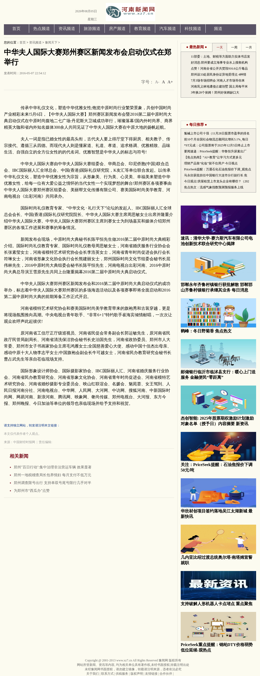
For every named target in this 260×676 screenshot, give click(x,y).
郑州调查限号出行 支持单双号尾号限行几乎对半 (52, 483)
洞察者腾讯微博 (244, 13)
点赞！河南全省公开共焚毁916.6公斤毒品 (219, 68)
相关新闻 (19, 456)
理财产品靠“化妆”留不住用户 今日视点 (211, 163)
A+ (170, 82)
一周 (234, 47)
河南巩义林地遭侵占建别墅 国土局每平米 (219, 86)
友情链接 (151, 673)
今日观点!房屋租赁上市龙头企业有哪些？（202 (216, 181)
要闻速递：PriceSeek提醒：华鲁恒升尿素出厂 (215, 151)
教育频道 (142, 28)
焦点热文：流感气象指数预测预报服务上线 (213, 187)
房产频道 (117, 28)
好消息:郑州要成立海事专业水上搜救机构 (219, 62)
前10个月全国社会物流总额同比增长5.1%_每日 (216, 139)
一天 (220, 47)
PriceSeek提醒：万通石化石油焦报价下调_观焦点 (217, 169)
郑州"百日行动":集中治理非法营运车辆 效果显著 (53, 467)
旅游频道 (92, 28)
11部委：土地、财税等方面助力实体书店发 (220, 56)
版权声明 (137, 673)
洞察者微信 (252, 13)
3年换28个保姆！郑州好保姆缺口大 (215, 92)
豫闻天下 (51, 42)
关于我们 (92, 673)
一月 (249, 47)
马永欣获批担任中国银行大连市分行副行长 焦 (215, 175)
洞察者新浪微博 (235, 13)
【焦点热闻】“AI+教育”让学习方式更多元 (213, 157)
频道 (218, 28)
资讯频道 (66, 28)
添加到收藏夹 (227, 13)
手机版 (219, 13)
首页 (16, 28)
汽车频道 (167, 28)
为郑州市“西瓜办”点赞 (32, 491)
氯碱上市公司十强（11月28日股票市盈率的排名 (217, 133)
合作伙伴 (166, 673)
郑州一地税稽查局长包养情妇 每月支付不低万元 (52, 475)
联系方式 (107, 673)
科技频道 (193, 28)
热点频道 (41, 28)
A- (157, 82)
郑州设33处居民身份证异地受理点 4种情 (218, 74)
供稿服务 (122, 673)
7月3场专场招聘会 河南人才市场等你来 (218, 80)
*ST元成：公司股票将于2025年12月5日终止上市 (217, 145)
